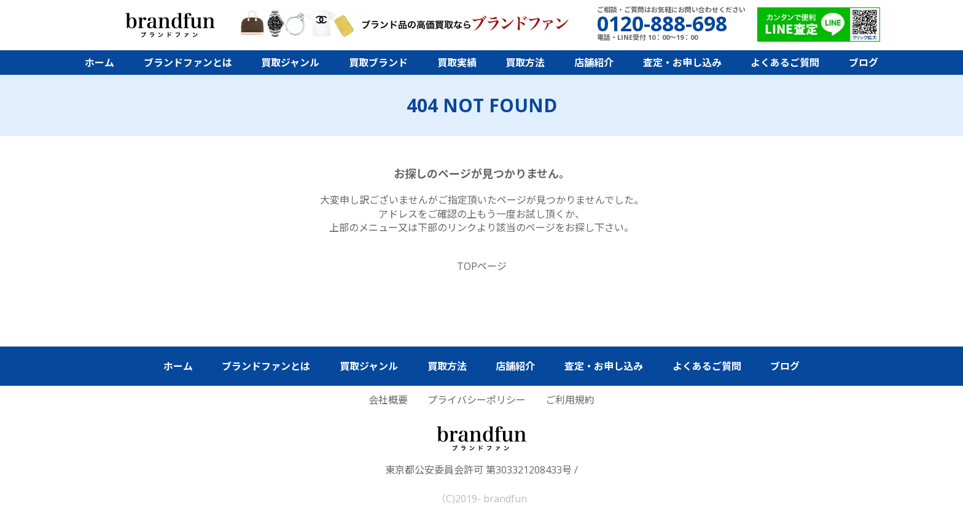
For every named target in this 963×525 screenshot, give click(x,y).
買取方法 (525, 62)
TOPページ (482, 266)
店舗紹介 (594, 62)
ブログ (863, 62)
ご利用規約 (570, 400)
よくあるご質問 (785, 62)
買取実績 (457, 62)
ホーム (99, 62)
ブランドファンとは (188, 62)
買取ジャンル (290, 62)
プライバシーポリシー (476, 400)
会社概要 (388, 400)
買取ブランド (378, 62)
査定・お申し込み (682, 62)
